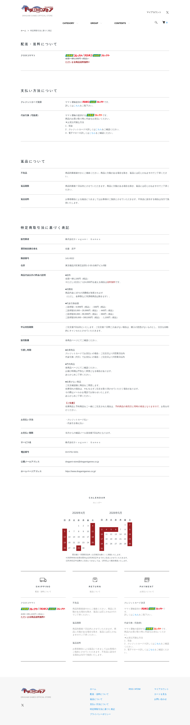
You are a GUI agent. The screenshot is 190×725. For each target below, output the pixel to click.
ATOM (138, 689)
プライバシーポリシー (101, 714)
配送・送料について (100, 694)
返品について (97, 699)
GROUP (94, 23)
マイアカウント (154, 12)
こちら (77, 105)
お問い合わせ (161, 699)
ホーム (23, 31)
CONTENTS (120, 23)
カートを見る (161, 694)
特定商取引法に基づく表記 (103, 709)
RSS (132, 689)
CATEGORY (68, 23)
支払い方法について (100, 704)
